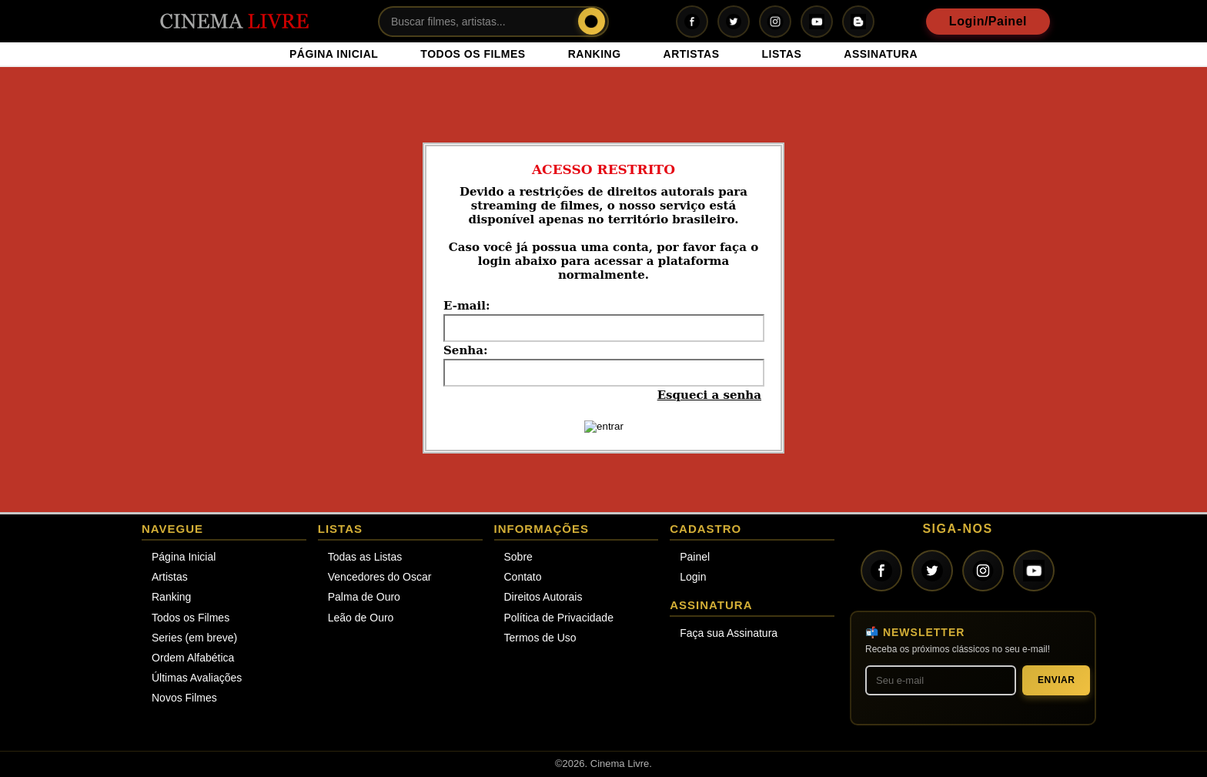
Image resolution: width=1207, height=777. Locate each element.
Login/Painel (988, 21)
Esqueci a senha (709, 395)
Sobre (518, 557)
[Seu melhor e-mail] (940, 680)
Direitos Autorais (543, 597)
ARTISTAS (692, 54)
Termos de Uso (540, 637)
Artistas (170, 577)
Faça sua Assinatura (728, 633)
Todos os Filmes (190, 617)
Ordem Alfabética (193, 657)
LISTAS (782, 54)
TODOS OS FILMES (472, 54)
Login (693, 577)
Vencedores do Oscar (380, 577)
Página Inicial (184, 557)
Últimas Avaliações (197, 678)
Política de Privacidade (559, 617)
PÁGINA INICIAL (333, 54)
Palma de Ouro (364, 597)
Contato (523, 577)
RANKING (594, 54)
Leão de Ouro (361, 617)
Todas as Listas (365, 557)
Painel (695, 557)
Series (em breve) (194, 637)
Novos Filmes (184, 698)
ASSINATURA (881, 54)
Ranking (171, 597)
